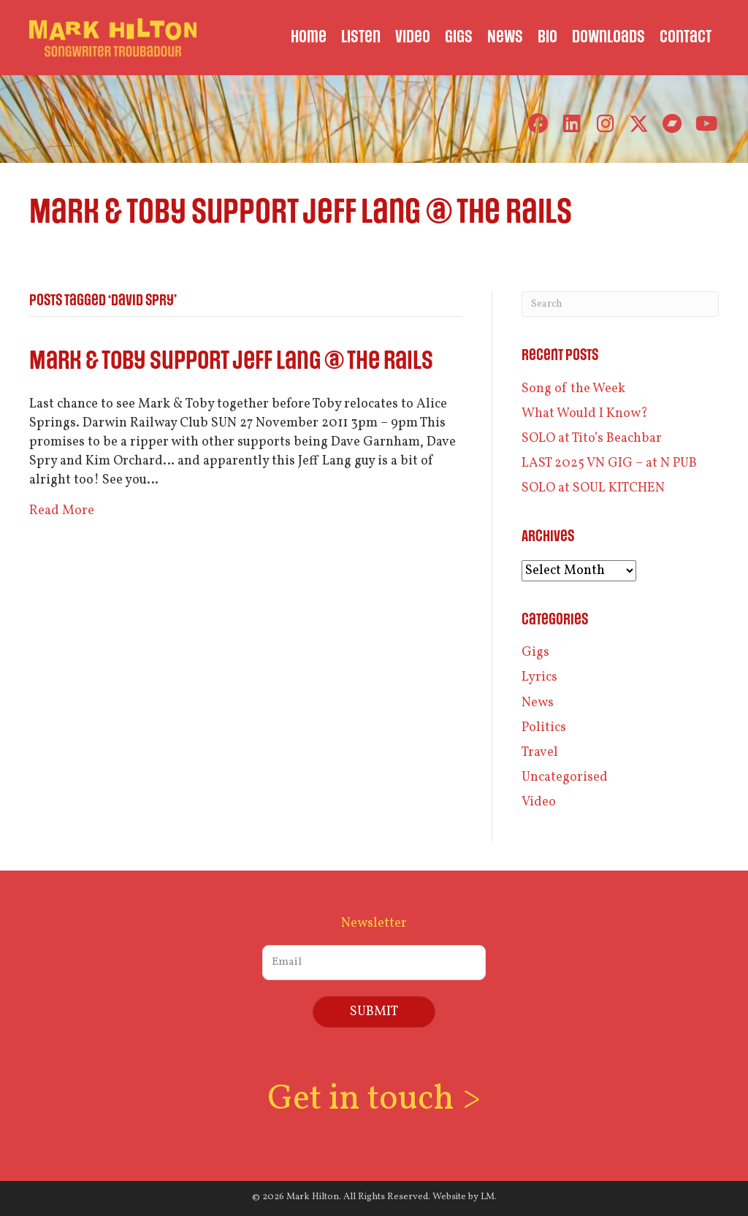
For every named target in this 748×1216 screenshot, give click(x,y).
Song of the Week (573, 389)
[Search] (620, 304)
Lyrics (539, 677)
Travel (540, 752)
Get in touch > (374, 1099)
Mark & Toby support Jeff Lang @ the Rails (231, 361)
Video (539, 802)
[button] (538, 124)
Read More (61, 511)
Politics (544, 728)
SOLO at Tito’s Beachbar (592, 438)
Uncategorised (565, 777)
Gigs (535, 652)
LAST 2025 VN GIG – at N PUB (609, 463)
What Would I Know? (585, 414)
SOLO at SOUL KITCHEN (593, 488)
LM (488, 1197)
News (538, 703)
